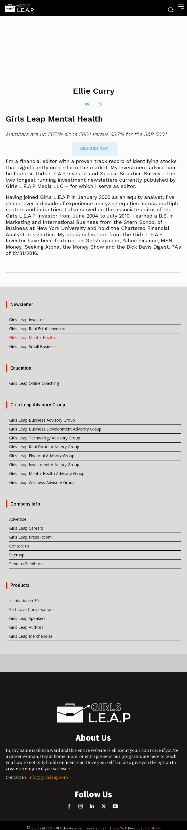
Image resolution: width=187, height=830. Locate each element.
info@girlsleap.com (48, 777)
